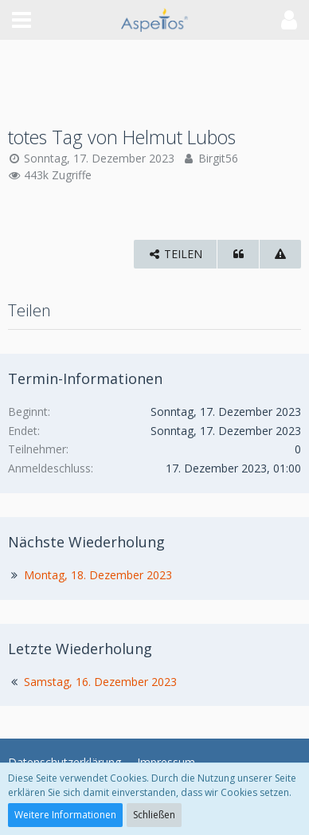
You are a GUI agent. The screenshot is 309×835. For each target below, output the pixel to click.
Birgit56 (218, 158)
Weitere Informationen (65, 814)
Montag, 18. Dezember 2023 (98, 574)
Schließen (154, 814)
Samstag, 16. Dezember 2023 (100, 681)
